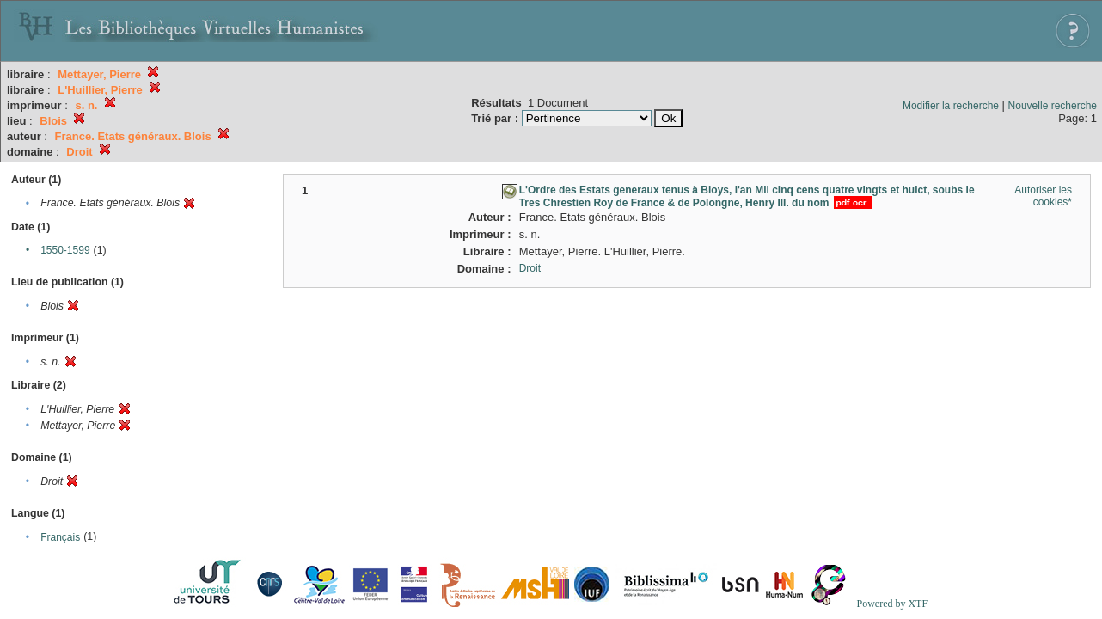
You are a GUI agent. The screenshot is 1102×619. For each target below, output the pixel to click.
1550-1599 (64, 250)
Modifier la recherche (951, 106)
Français (60, 537)
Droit (530, 268)
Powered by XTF (892, 604)
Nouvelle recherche (1052, 106)
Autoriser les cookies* (1043, 196)
